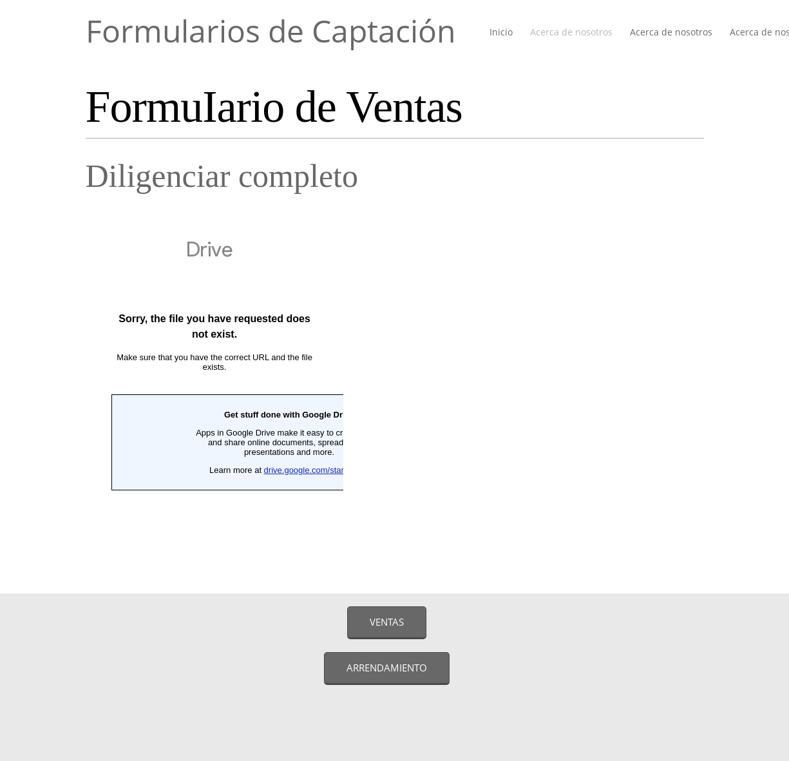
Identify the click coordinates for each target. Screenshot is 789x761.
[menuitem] (502, 33)
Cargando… (214, 395)
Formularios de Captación (270, 30)
